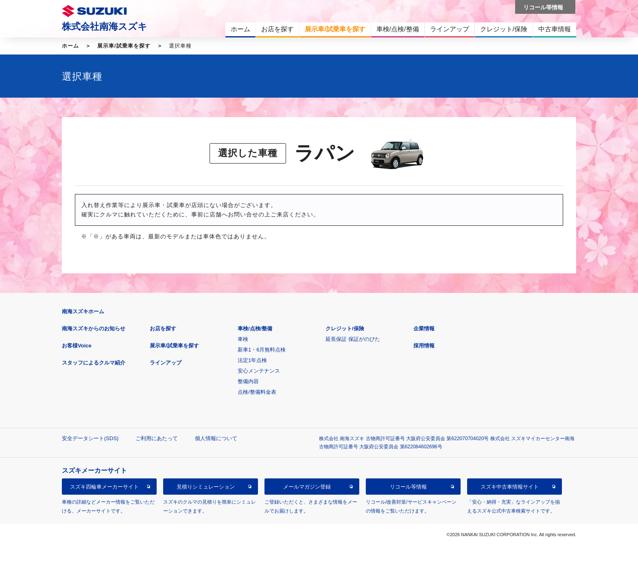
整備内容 (248, 381)
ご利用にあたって (156, 438)
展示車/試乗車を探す (124, 46)
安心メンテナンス (259, 371)
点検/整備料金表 (257, 392)
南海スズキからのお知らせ (93, 328)
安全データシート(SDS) (90, 438)
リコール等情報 (408, 487)
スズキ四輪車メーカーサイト (104, 487)
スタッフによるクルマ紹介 (93, 363)
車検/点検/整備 (255, 328)
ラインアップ (165, 363)
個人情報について (216, 438)
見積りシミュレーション (206, 487)
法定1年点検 (252, 360)
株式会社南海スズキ (104, 26)
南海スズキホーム (83, 311)
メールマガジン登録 (307, 487)
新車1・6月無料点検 (262, 350)
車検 (243, 339)
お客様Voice (77, 346)
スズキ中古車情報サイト (510, 487)
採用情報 (424, 346)
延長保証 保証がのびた (353, 339)
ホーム (70, 46)
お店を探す (163, 328)
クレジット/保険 (345, 328)
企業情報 (424, 328)
